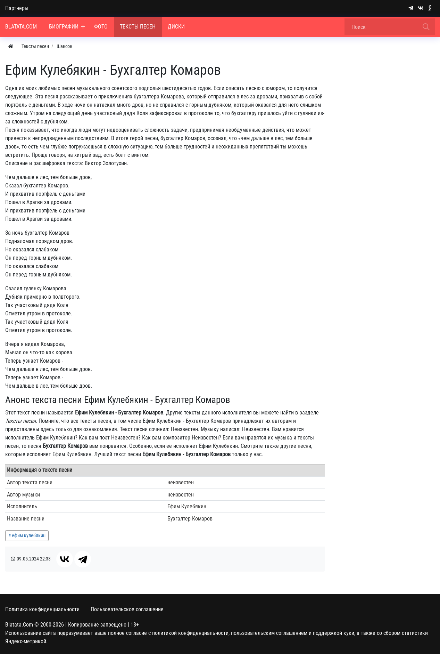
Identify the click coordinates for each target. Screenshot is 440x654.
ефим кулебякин (28, 535)
